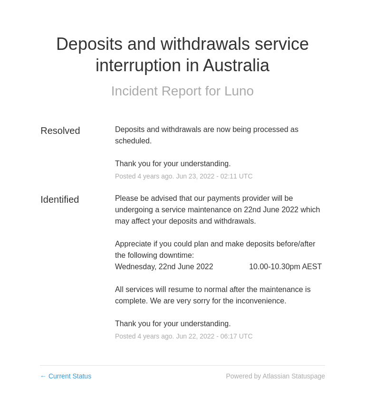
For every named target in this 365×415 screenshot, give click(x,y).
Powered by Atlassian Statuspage (275, 376)
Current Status (65, 376)
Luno (239, 91)
